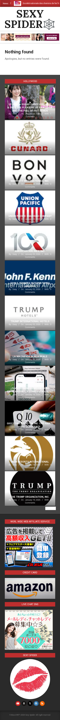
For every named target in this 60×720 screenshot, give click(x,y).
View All (50, 508)
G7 (12, 3)
